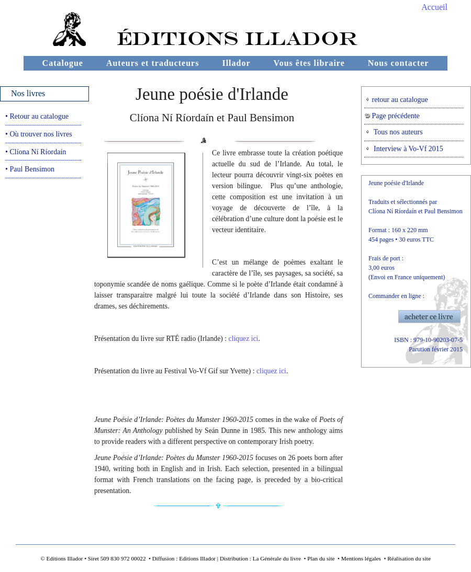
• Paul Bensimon (29, 169)
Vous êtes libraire (309, 63)
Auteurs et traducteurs (152, 63)
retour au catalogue (396, 100)
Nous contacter (398, 63)
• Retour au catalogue (37, 116)
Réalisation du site (409, 558)
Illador (236, 63)
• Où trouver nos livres (38, 134)
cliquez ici (244, 338)
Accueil (434, 7)
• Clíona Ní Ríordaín (35, 151)
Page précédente (392, 116)
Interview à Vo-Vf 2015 (404, 149)
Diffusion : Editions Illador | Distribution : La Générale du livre (226, 558)
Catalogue (62, 63)
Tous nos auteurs (394, 132)
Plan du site (320, 558)
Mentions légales (361, 558)
